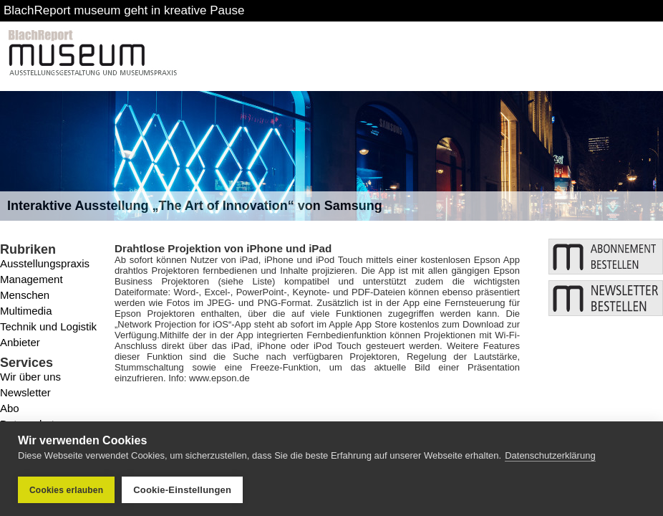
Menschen (24, 295)
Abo (9, 408)
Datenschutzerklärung (550, 455)
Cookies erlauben (66, 490)
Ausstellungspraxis (44, 263)
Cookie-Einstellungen (182, 489)
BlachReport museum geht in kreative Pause (124, 10)
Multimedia (26, 311)
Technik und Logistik (48, 326)
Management (31, 279)
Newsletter (25, 392)
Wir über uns (30, 377)
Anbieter (20, 342)
